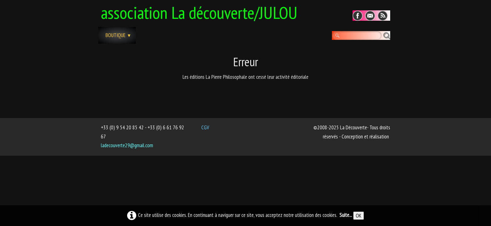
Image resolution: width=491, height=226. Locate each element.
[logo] (201, 11)
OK (358, 215)
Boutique (118, 35)
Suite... (345, 215)
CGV (205, 127)
